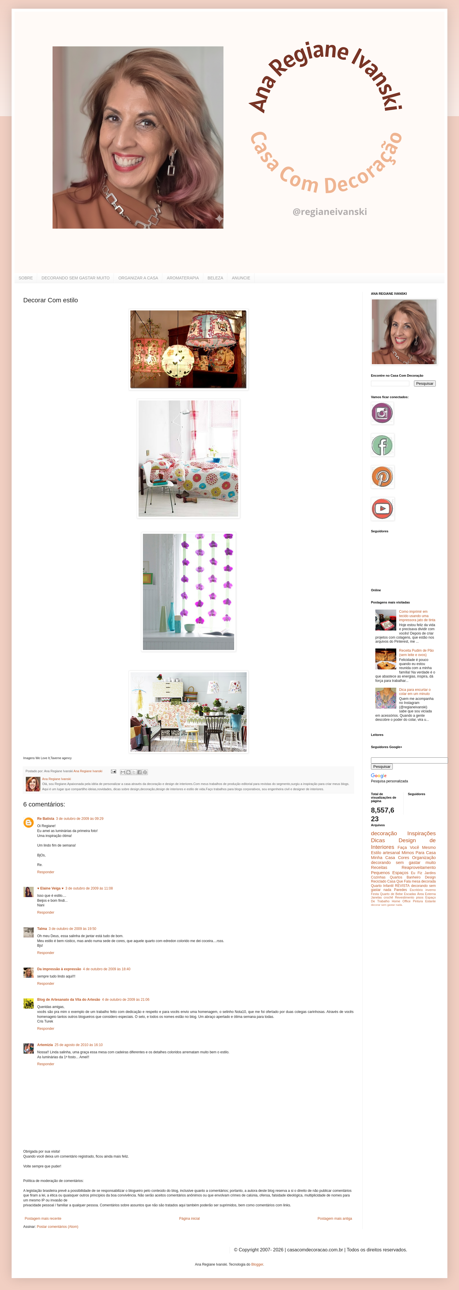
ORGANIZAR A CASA (138, 278)
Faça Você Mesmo (416, 847)
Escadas (410, 894)
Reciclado (378, 881)
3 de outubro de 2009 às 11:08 (89, 888)
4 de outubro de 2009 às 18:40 (106, 969)
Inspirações (421, 833)
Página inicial (189, 1219)
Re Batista (45, 819)
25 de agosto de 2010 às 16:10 (79, 1045)
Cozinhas (378, 877)
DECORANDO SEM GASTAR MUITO (76, 278)
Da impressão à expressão (59, 969)
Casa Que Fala (399, 881)
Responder (45, 872)
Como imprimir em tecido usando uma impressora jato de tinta (417, 616)
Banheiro (414, 877)
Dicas (378, 840)
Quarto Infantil (382, 886)
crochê (388, 897)
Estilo (376, 852)
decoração (384, 833)
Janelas (376, 897)
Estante (430, 901)
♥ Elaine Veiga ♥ (50, 888)
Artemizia (45, 1045)
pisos (419, 897)
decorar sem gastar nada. (387, 904)
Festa (375, 894)
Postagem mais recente (43, 1219)
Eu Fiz (416, 873)
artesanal (391, 852)
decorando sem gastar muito (403, 862)
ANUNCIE (241, 278)
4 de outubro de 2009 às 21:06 (125, 1000)
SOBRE (26, 278)
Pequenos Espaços (389, 872)
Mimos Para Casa (419, 852)
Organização (424, 857)
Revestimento (404, 897)
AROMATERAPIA (183, 278)
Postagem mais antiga (335, 1219)
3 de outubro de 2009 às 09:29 (79, 819)
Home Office (401, 901)
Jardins (430, 873)
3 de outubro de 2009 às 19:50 (72, 929)
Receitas (379, 867)
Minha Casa (383, 857)
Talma (42, 929)
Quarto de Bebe (391, 894)
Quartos (396, 877)
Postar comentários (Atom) (57, 1227)
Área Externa (426, 894)
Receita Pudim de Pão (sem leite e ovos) (416, 652)
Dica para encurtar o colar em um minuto (415, 692)
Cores (403, 857)
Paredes (400, 890)
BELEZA (215, 278)
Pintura (418, 901)
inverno (431, 890)
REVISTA (402, 886)
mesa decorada (424, 881)
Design (430, 877)
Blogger (257, 1264)
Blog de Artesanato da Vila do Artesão (68, 1000)
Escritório (416, 890)
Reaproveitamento (418, 867)
